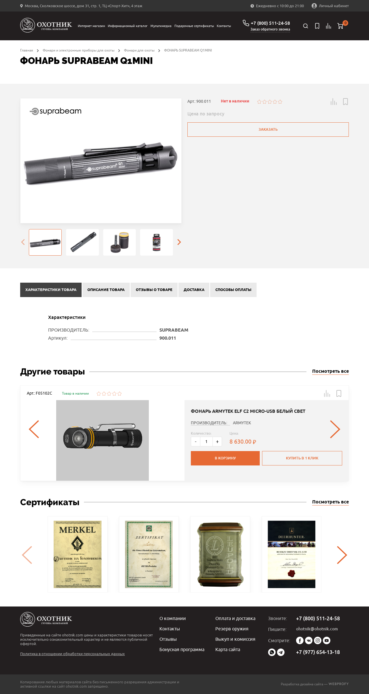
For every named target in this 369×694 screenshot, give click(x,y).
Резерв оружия (231, 628)
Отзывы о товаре (154, 289)
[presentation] (22, 242)
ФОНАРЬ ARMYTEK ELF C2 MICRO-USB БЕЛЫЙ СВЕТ (248, 411)
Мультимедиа (161, 26)
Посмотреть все (330, 371)
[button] (333, 101)
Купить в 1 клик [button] (302, 458)
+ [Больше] (217, 441)
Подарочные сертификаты (194, 26)
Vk (308, 640)
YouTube (326, 640)
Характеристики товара (50, 289)
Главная (26, 50)
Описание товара (106, 289)
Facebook (300, 640)
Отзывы (168, 639)
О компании (172, 618)
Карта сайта (227, 649)
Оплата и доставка (235, 618)
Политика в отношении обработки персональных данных (72, 653)
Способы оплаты (233, 289)
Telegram (281, 652)
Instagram (317, 640)
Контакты (224, 26)
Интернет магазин (91, 26)
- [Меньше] (195, 441)
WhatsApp (272, 652)
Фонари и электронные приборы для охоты (78, 50)
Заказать (268, 129)
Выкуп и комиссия (235, 639)
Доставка (194, 289)
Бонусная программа (181, 649)
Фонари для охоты (139, 50)
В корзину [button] (225, 458)
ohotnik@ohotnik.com (317, 629)
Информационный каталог (128, 26)
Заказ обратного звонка (270, 29)
